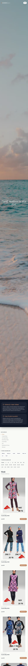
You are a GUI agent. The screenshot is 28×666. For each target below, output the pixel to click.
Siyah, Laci (24, 453)
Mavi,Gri (18, 453)
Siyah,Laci (8, 453)
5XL (23, 462)
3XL (18, 462)
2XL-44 (2, 464)
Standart (2, 462)
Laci (2, 455)
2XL (15, 462)
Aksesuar (3, 447)
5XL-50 (18, 464)
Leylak (14, 453)
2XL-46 (6, 464)
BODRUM (5, 3)
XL (12, 462)
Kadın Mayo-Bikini (5, 439)
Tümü (2, 434)
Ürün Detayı (23, 565)
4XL (21, 462)
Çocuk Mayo (4, 441)
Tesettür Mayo (4, 436)
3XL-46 (10, 464)
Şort (2, 443)
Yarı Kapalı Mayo (5, 437)
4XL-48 (14, 464)
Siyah (6, 455)
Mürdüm (3, 453)
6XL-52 (22, 464)
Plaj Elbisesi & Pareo (5, 445)
